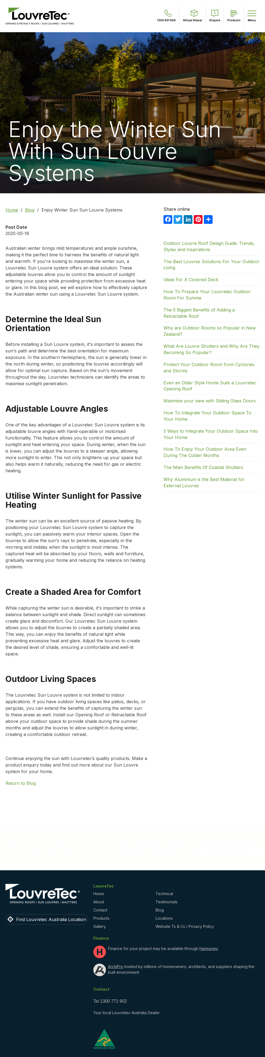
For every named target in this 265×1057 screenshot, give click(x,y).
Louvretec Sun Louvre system (36, 268)
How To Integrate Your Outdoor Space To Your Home (207, 416)
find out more (76, 765)
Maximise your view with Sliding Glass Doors (209, 400)
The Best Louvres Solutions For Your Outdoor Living (211, 265)
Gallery (99, 926)
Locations (164, 918)
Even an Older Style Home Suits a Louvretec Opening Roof (209, 386)
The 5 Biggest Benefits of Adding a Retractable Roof (199, 313)
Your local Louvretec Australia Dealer (126, 1012)
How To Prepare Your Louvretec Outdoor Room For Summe (207, 295)
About (98, 901)
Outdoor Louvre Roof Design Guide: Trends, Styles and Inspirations (209, 246)
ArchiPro (115, 966)
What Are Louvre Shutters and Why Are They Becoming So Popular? (211, 349)
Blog (29, 210)
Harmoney (209, 948)
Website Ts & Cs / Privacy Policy (185, 926)
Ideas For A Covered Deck (190, 279)
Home (11, 210)
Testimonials (167, 901)
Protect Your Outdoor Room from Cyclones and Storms (208, 367)
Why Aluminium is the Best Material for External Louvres (204, 482)
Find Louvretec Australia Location (51, 919)
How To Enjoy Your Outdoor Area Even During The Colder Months (204, 452)
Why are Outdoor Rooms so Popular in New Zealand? (209, 331)
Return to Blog (20, 783)
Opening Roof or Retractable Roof (111, 714)
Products (101, 918)
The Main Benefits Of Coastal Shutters (203, 467)
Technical (164, 893)
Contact (100, 910)
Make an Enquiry (228, 848)
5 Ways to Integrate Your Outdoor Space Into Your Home (210, 434)
